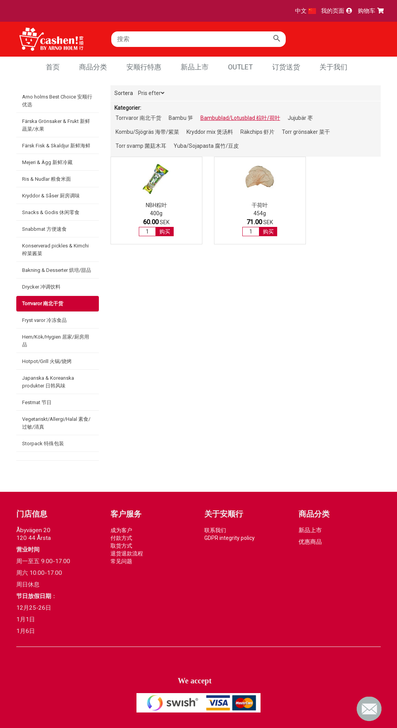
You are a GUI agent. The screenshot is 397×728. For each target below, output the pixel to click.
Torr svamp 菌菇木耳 (141, 146)
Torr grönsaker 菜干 (306, 132)
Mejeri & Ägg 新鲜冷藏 (47, 162)
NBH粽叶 (139, 205)
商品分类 (93, 67)
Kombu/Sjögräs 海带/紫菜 (147, 132)
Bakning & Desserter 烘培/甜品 (56, 270)
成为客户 (121, 530)
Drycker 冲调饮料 (41, 287)
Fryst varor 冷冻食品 (44, 320)
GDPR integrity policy (229, 538)
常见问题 (121, 561)
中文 (305, 10)
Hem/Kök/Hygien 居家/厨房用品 (55, 341)
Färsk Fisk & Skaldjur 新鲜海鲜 (56, 146)
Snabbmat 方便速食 (44, 229)
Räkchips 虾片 (257, 132)
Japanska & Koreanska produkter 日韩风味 (48, 382)
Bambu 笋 (181, 118)
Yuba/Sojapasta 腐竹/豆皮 (206, 146)
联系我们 (215, 530)
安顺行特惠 (143, 67)
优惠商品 (310, 541)
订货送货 (286, 67)
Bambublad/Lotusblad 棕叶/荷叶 (240, 118)
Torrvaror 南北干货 (42, 303)
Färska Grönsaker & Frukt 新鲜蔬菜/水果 (56, 125)
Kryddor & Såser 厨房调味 (51, 196)
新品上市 (195, 67)
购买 (148, 231)
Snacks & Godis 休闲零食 (50, 212)
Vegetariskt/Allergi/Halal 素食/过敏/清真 (56, 423)
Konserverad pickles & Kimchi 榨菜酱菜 (55, 249)
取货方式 (121, 546)
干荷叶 (210, 205)
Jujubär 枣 (300, 118)
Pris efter (151, 93)
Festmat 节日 (37, 402)
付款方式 (121, 538)
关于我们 (333, 67)
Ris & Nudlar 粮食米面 (46, 179)
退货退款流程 (126, 553)
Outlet (240, 67)
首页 (53, 67)
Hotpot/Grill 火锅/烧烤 (47, 361)
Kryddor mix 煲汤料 (209, 132)
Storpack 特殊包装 (43, 443)
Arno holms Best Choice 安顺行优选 (57, 100)
